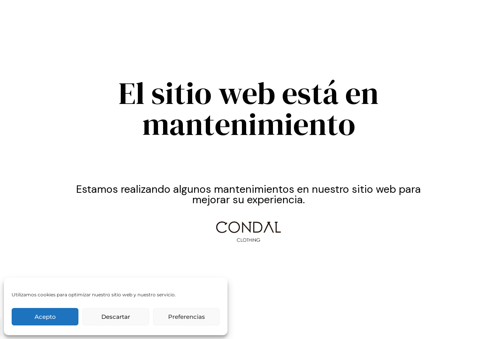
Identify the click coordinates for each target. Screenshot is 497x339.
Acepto (45, 316)
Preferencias (186, 316)
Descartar (115, 316)
